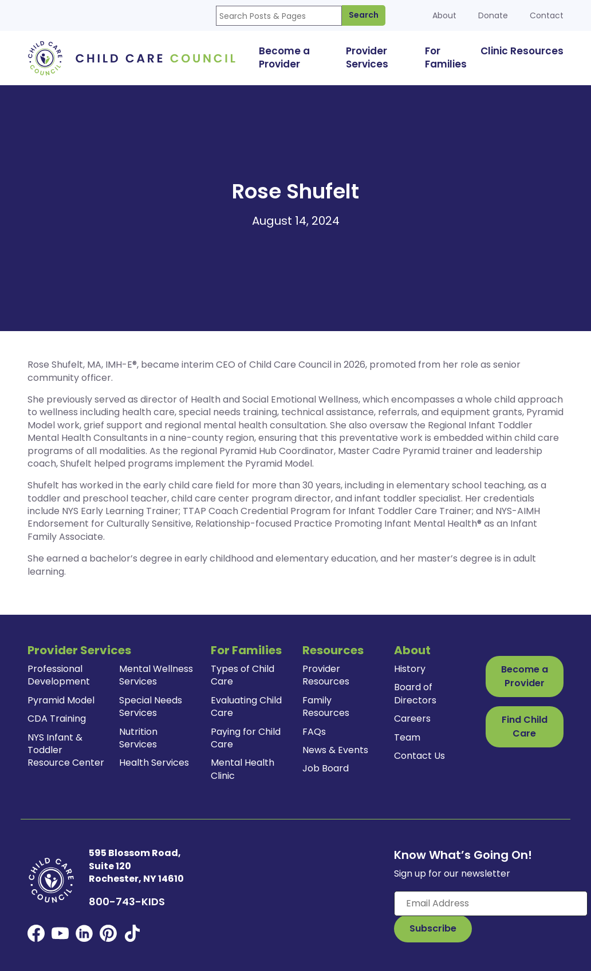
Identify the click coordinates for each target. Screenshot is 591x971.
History (409, 668)
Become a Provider (524, 676)
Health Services (154, 762)
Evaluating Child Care (246, 706)
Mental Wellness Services (156, 675)
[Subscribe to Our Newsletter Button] (433, 928)
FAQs (314, 731)
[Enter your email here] (491, 903)
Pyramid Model (60, 700)
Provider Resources (325, 675)
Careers (412, 718)
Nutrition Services (138, 738)
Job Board (325, 768)
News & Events (335, 750)
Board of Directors (415, 693)
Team (407, 737)
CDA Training (56, 718)
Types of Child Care (242, 675)
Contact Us (419, 755)
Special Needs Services (150, 706)
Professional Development (58, 675)
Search (364, 15)
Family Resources (325, 706)
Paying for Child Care (246, 738)
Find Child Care (524, 726)
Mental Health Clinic (242, 769)
